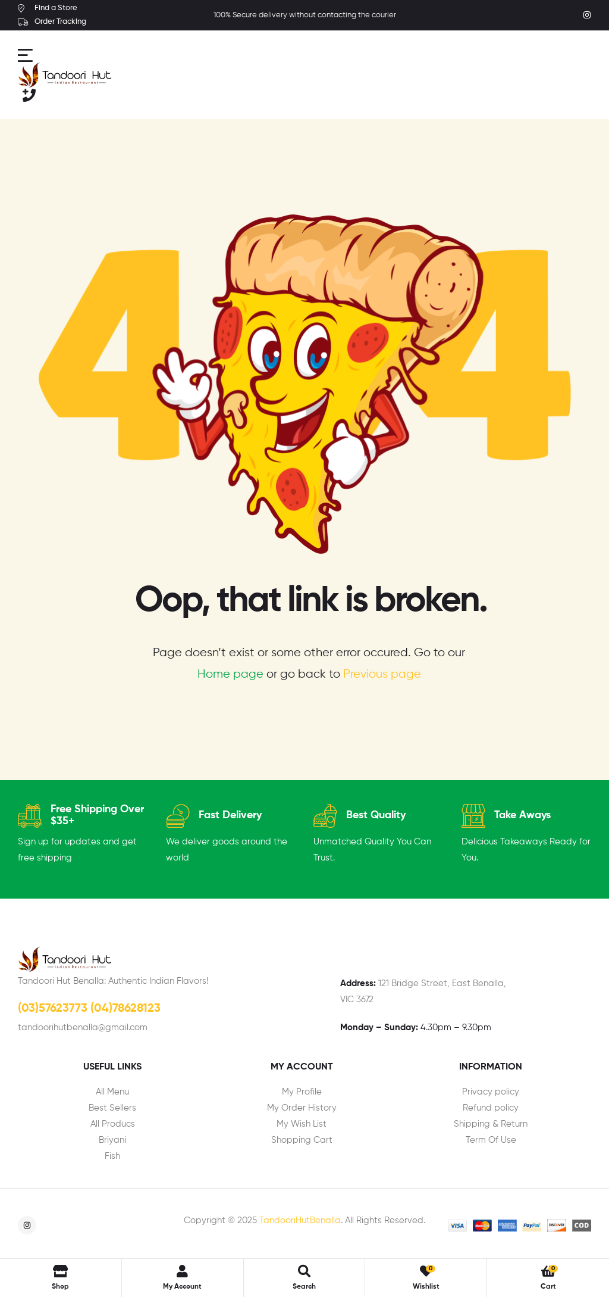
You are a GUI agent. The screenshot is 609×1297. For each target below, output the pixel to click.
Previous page (382, 674)
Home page (230, 674)
